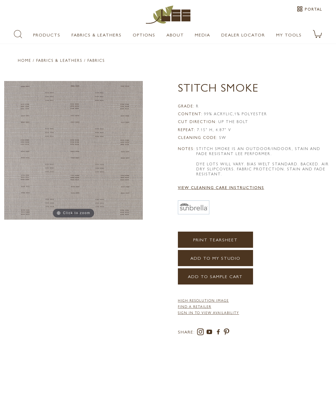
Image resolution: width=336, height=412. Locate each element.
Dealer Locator (243, 34)
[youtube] (210, 333)
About (175, 34)
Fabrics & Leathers (97, 34)
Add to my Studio (215, 258)
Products (46, 34)
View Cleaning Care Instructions (221, 187)
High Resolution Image (203, 300)
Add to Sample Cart (215, 276)
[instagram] (201, 333)
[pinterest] (227, 333)
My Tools (289, 34)
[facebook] (219, 333)
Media (202, 34)
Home (24, 60)
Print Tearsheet (215, 239)
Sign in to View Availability (208, 312)
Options (144, 34)
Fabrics (96, 60)
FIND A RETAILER (194, 306)
